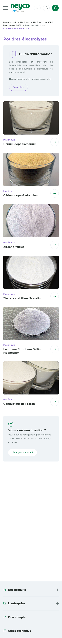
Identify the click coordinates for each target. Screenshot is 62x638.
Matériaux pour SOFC (18, 28)
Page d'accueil (9, 22)
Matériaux (24, 22)
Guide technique (19, 631)
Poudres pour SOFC (12, 25)
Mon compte (17, 617)
